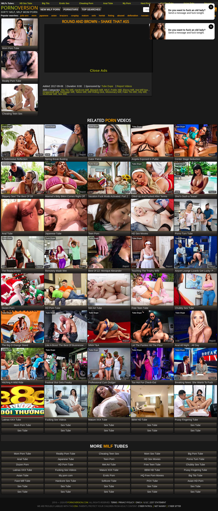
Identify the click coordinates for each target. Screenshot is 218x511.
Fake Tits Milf (130, 92)
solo (94, 15)
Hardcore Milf (82, 90)
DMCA (139, 502)
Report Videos (124, 86)
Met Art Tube (109, 464)
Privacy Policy (127, 502)
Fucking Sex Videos (65, 470)
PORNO (19, 7)
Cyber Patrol (145, 506)
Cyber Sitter (174, 506)
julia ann (24, 15)
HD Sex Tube (26, 3)
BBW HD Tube (152, 470)
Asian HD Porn (196, 481)
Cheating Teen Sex (109, 453)
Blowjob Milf (96, 90)
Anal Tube (108, 3)
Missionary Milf (113, 92)
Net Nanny (160, 506)
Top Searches (91, 9)
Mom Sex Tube (152, 453)
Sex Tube (66, 425)
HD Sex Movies (152, 459)
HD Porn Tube (65, 464)
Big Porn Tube (195, 453)
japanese (44, 15)
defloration (133, 15)
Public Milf (116, 90)
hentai (102, 15)
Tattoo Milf (81, 92)
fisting (111, 15)
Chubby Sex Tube (195, 464)
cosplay (75, 15)
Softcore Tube (109, 481)
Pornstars (70, 9)
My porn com (66, 475)
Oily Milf (142, 92)
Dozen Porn (22, 464)
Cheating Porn (86, 3)
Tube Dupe (107, 86)
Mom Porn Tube (22, 425)
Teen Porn (109, 459)
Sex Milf (62, 94)
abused (120, 15)
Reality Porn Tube (65, 453)
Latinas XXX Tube (22, 470)
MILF (106, 90)
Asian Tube (22, 475)
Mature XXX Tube (109, 470)
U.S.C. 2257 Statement (155, 502)
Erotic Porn (109, 475)
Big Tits (46, 3)
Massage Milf (67, 92)
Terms (114, 502)
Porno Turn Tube (195, 459)
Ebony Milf (128, 90)
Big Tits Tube (196, 475)
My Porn (127, 3)
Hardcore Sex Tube (66, 481)
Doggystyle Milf (51, 92)
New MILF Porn (50, 9)
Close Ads (98, 70)
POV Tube (152, 481)
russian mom (147, 15)
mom (34, 15)
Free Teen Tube (152, 464)
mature (85, 15)
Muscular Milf (50, 94)
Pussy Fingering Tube (195, 470)
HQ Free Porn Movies (152, 475)
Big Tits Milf (67, 90)
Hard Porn (146, 3)
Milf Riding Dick (96, 92)
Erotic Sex (64, 3)
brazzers (64, 15)
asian (54, 15)
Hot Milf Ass (142, 90)
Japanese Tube (66, 459)
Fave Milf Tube (22, 481)
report (39, 155)
